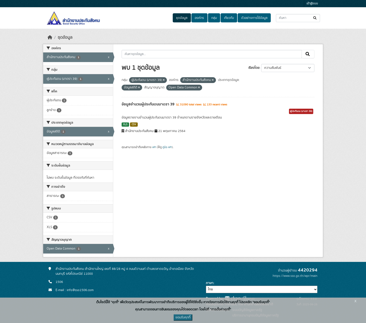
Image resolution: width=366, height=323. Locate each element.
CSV (134, 124)
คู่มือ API (167, 147)
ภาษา (209, 283)
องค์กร (199, 18)
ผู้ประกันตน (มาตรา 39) (301, 111)
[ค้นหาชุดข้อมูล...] (298, 18)
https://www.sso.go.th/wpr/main (295, 276)
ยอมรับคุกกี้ (183, 317)
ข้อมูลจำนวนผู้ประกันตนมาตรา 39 (148, 104)
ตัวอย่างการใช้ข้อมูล (254, 18)
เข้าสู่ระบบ (312, 3)
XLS (125, 124)
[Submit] (315, 18)
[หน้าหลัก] (50, 38)
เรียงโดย (253, 68)
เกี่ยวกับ (229, 18)
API (154, 147)
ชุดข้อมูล (181, 18)
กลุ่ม (214, 18)
